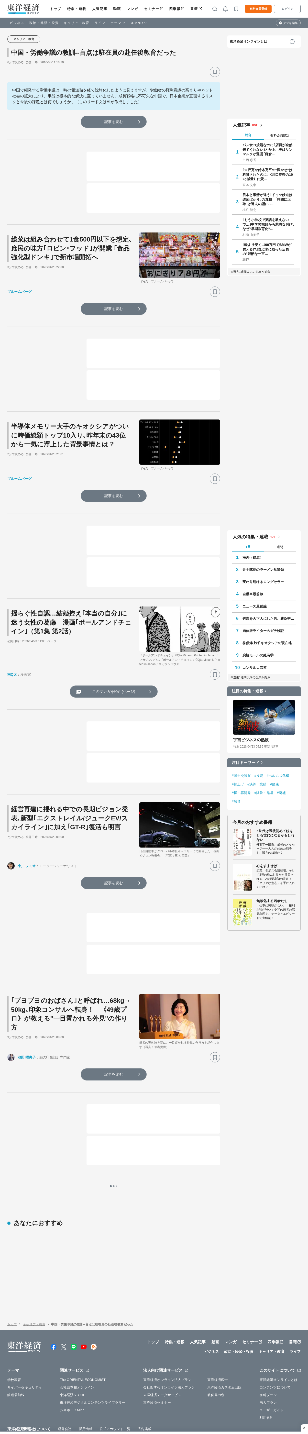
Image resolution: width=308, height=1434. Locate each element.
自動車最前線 (252, 594)
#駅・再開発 (241, 793)
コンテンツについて (275, 1356)
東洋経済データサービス (162, 1364)
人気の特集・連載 (250, 536)
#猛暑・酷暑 (263, 793)
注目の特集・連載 (247, 691)
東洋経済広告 (217, 1349)
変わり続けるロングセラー (263, 582)
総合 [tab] (248, 135)
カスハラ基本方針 (210, 1409)
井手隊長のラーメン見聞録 (263, 570)
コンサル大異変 (254, 668)
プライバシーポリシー (72, 1409)
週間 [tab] (280, 547)
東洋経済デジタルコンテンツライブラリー (92, 1371)
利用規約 (266, 1387)
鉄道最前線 (16, 1364)
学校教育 (14, 1349)
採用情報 (85, 1398)
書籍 (194, 9)
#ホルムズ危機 (277, 776)
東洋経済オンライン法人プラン (167, 1349)
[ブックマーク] (215, 72)
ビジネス (17, 23)
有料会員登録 (258, 9)
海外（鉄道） (252, 557)
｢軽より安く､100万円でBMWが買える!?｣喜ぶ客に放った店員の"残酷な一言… (266, 249)
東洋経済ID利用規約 (175, 1409)
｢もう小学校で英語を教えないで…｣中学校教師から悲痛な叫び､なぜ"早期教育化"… (268, 224)
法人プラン (268, 1371)
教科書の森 (216, 1364)
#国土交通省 (241, 776)
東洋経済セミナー (157, 1371)
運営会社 (64, 1398)
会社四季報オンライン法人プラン (169, 1356)
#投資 (258, 776)
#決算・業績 (256, 784)
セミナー (151, 9)
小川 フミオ (27, 866)
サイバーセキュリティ (24, 1356)
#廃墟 (281, 793)
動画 (117, 9)
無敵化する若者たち (271, 901)
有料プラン (268, 1364)
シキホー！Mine (72, 1379)
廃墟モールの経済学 (258, 655)
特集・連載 (76, 9)
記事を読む (113, 122)
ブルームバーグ (19, 292)
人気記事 (99, 9)
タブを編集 (290, 23)
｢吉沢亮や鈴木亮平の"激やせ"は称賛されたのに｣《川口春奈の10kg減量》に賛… (267, 174)
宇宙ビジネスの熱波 (251, 740)
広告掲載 (144, 1398)
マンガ (132, 9)
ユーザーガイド (272, 1379)
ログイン (287, 9)
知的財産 (101, 1409)
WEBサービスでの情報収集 (28, 1409)
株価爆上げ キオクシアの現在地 (267, 643)
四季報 (175, 9)
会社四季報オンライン (77, 1356)
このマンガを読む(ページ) (113, 691)
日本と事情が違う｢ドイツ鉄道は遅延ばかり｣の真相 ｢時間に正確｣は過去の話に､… (267, 199)
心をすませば (266, 866)
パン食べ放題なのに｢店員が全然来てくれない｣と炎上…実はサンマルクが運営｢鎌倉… (267, 149)
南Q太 (12, 674)
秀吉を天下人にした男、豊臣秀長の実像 (269, 618)
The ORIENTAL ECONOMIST (83, 1349)
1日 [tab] (248, 547)
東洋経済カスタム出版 (224, 1356)
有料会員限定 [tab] (279, 135)
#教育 (236, 801)
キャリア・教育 (77, 23)
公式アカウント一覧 (115, 1398)
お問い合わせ (239, 1409)
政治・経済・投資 (44, 23)
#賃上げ (238, 784)
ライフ (100, 23)
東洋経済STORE (73, 1364)
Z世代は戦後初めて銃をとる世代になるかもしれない (275, 835)
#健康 (274, 784)
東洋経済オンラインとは (248, 41)
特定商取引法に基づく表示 (134, 1409)
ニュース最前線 (254, 606)
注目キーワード (245, 763)
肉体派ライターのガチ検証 (263, 631)
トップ (55, 9)
